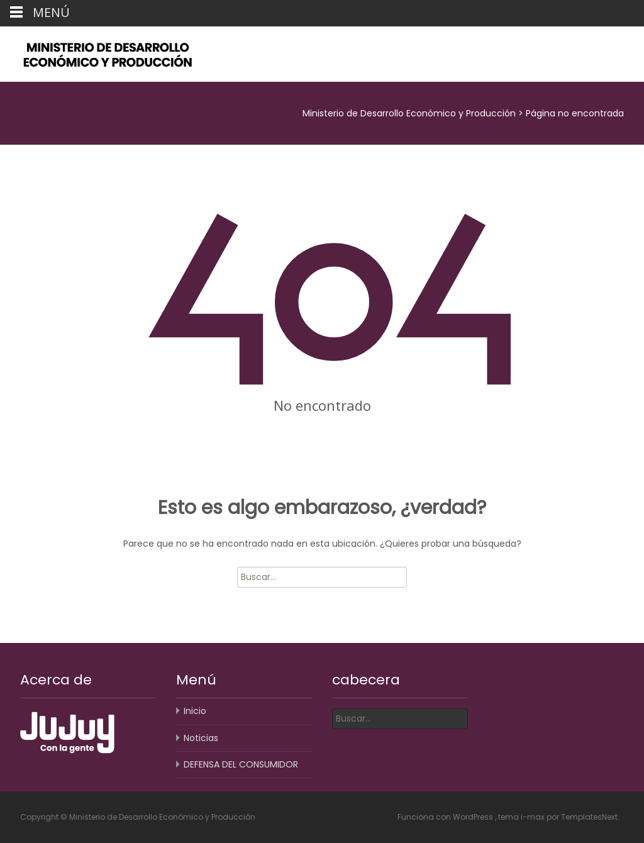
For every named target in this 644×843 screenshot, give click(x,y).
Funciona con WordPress (446, 817)
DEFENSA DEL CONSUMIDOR (241, 764)
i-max (534, 817)
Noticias (201, 738)
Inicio (195, 711)
